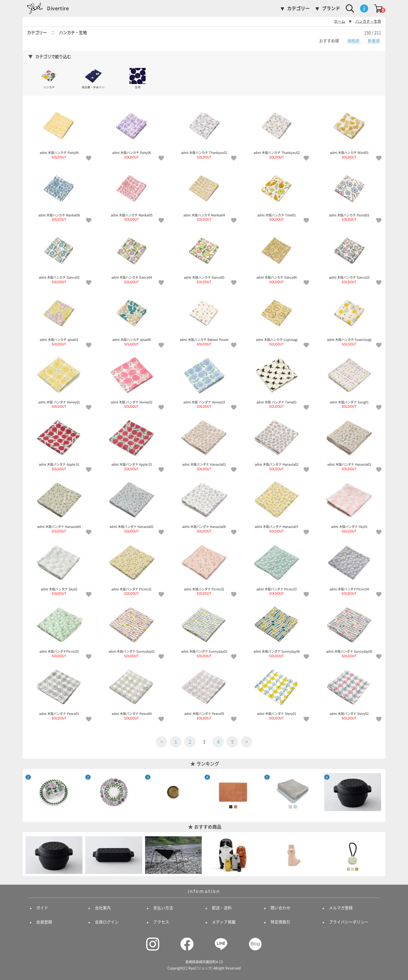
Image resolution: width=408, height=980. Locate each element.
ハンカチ (49, 78)
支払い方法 (163, 908)
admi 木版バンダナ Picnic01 (131, 567)
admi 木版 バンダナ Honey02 (131, 380)
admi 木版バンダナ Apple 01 (59, 442)
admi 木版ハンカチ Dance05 (204, 255)
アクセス (161, 922)
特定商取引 (280, 922)
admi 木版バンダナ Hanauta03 (349, 442)
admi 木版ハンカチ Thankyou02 (276, 131)
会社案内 (103, 908)
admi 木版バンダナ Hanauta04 (59, 505)
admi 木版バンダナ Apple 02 (131, 442)
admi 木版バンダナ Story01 (276, 692)
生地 (137, 78)
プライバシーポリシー (349, 922)
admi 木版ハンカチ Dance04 (131, 255)
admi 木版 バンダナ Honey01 (59, 380)
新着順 (374, 41)
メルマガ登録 (341, 908)
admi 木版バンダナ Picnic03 (276, 567)
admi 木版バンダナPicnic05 (59, 629)
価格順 (353, 41)
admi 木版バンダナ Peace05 (204, 692)
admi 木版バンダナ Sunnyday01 (131, 629)
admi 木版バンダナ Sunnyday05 (349, 629)
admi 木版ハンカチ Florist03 (349, 193)
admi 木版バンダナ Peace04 (131, 692)
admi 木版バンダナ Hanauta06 (204, 505)
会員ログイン (107, 922)
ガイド (42, 908)
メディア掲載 (224, 922)
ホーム (339, 21)
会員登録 (44, 922)
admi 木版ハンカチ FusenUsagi (349, 318)
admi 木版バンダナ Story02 (349, 692)
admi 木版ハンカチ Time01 (276, 193)
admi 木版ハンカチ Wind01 (349, 131)
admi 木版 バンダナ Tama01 (276, 380)
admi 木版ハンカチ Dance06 (276, 255)
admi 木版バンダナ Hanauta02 (276, 442)
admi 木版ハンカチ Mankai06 (59, 193)
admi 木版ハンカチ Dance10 (349, 255)
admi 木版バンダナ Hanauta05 (131, 505)
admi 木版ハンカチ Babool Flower (204, 318)
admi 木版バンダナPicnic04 (349, 567)
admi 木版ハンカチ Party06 (131, 131)
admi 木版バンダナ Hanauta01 (204, 442)
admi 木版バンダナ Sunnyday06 (276, 629)
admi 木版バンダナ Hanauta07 (276, 505)
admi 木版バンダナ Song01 (349, 380)
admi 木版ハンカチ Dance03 (59, 255)
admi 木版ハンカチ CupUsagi (276, 318)
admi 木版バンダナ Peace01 (59, 692)
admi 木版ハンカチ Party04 (59, 131)
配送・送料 (222, 908)
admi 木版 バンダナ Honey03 (204, 380)
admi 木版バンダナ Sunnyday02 (204, 629)
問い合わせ (280, 908)
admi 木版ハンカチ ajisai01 (59, 318)
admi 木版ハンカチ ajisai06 (131, 318)
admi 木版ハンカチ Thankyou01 (204, 131)
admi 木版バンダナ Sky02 (59, 567)
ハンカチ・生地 (368, 21)
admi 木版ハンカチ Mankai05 (131, 193)
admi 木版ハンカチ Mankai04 (204, 193)
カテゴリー (298, 8)
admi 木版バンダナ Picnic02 (204, 567)
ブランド (331, 8)
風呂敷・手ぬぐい (93, 78)
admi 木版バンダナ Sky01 (349, 505)
